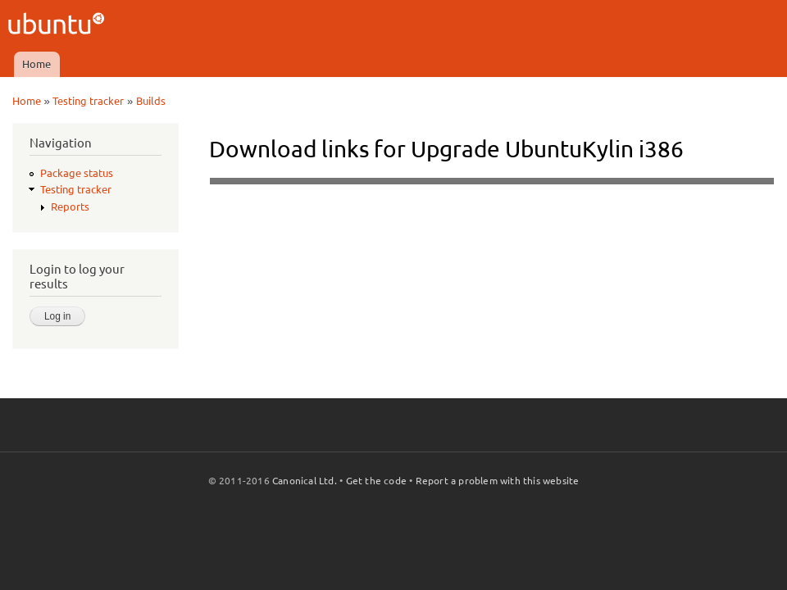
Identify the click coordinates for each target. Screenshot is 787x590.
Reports (70, 206)
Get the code (376, 480)
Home (36, 64)
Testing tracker (88, 101)
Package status (76, 173)
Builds (151, 101)
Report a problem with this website (498, 480)
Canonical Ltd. (304, 480)
